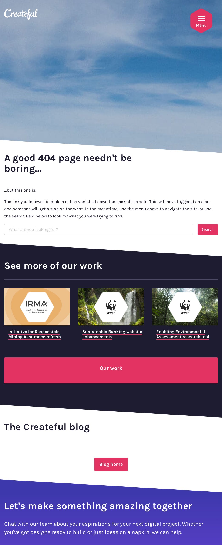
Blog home (111, 464)
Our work (111, 368)
